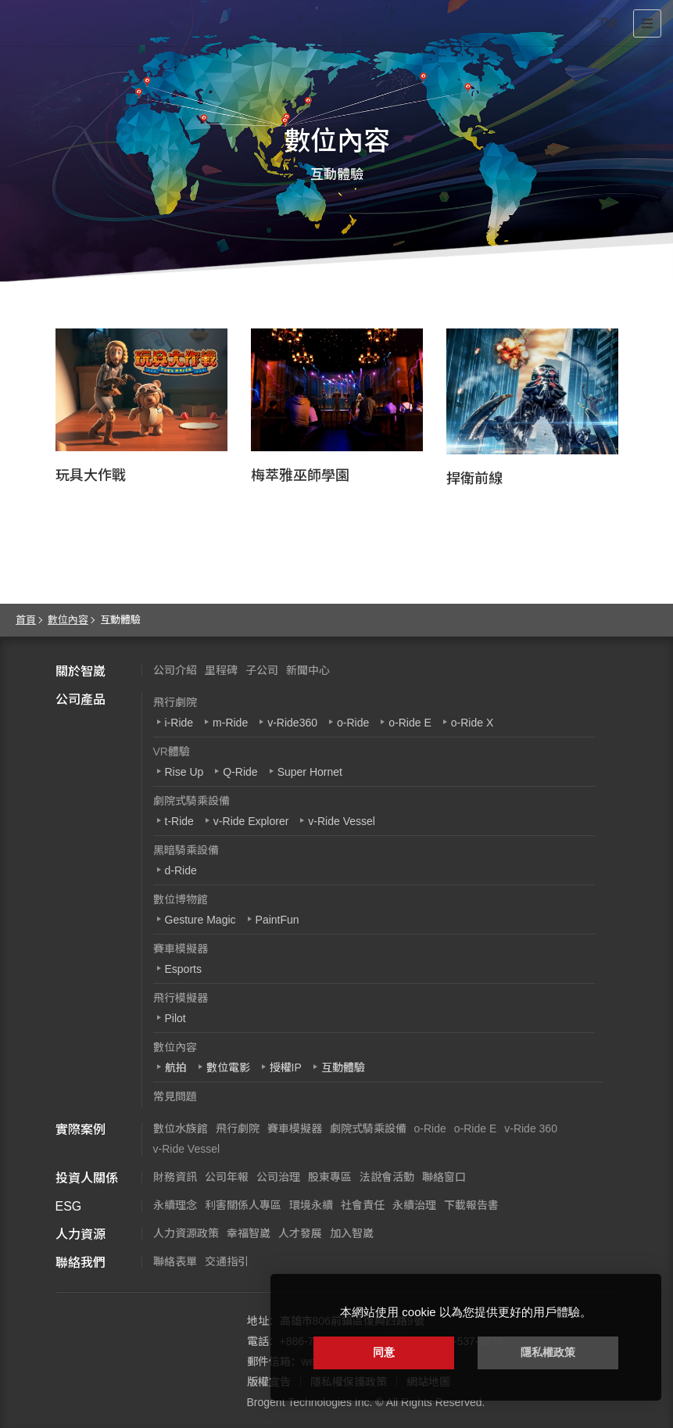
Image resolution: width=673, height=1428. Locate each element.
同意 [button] (384, 1352)
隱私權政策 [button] (548, 1352)
